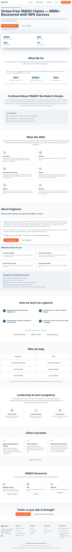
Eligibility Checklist (20, 535)
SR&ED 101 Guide (48, 531)
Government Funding (20, 533)
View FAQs (36, 494)
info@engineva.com (65, 528)
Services (31, 2)
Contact (56, 2)
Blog (45, 528)
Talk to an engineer (11, 240)
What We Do (18, 531)
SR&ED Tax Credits (36, 334)
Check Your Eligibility (12, 494)
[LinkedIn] (2, 536)
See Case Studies (26, 26)
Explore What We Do (19, 334)
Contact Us (32, 533)
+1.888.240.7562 (64, 530)
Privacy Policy (48, 545)
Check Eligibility (66, 2)
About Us (32, 528)
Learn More (60, 493)
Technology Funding (52, 334)
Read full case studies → (36, 460)
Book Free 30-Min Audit (9, 26)
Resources (49, 2)
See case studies (26, 240)
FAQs (45, 533)
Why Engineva (40, 2)
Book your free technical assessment (44, 514)
